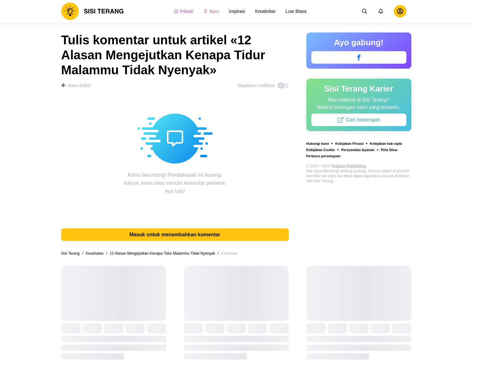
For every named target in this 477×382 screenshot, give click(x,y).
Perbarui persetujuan (323, 156)
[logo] (92, 11)
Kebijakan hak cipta (386, 143)
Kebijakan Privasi (349, 143)
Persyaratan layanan (357, 150)
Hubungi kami (317, 143)
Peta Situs (389, 150)
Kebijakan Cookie (320, 150)
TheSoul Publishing (348, 166)
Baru (211, 11)
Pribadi (183, 11)
